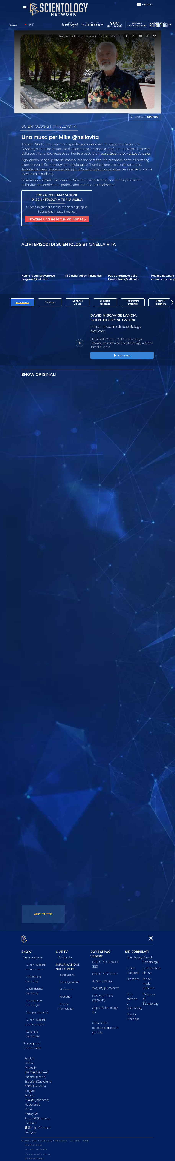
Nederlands (32, 1102)
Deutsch (30, 1065)
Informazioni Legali (34, 1156)
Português (31, 1111)
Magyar (30, 1088)
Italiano (29, 1093)
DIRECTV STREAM (105, 971)
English (29, 1056)
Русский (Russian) (37, 1116)
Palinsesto (65, 955)
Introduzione (67, 972)
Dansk (29, 1061)
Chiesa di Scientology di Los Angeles (123, 153)
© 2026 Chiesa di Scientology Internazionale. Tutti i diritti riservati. (55, 1138)
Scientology (134, 955)
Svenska (30, 1121)
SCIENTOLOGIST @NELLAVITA (49, 126)
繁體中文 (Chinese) (38, 1125)
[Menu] (25, 7)
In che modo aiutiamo (148, 981)
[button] (172, 302)
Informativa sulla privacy (37, 1151)
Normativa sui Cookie (36, 1147)
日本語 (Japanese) (37, 1097)
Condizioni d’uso (33, 1142)
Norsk (29, 1107)
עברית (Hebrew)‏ (35, 1084)
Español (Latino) (35, 1074)
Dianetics (133, 976)
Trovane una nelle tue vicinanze (57, 219)
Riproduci (122, 355)
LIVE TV (62, 949)
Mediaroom (66, 987)
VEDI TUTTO (43, 914)
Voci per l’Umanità (37, 1010)
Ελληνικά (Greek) (36, 1070)
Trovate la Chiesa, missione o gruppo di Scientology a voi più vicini (71, 169)
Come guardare (69, 980)
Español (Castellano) (38, 1079)
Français (30, 1130)
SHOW (26, 949)
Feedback (65, 994)
